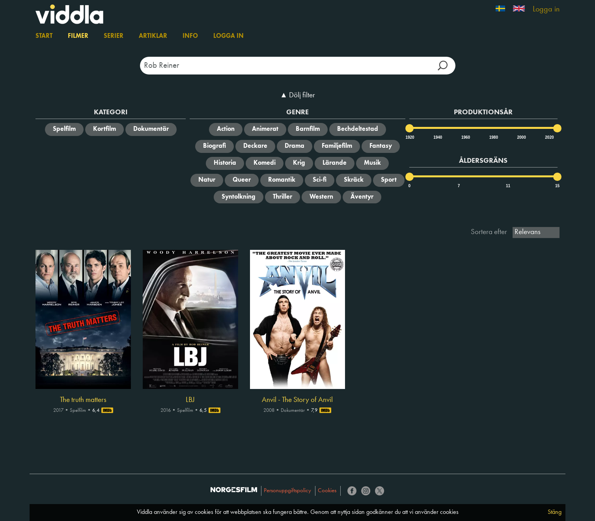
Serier (113, 36)
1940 (437, 137)
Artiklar (153, 36)
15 (557, 186)
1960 (465, 137)
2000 (521, 137)
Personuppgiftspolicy (287, 491)
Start (43, 36)
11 (508, 186)
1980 (493, 137)
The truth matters (83, 400)
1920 (409, 137)
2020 (549, 137)
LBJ (190, 400)
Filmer (78, 36)
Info (190, 36)
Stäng (554, 512)
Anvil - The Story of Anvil (297, 400)
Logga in (546, 9)
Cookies (327, 491)
